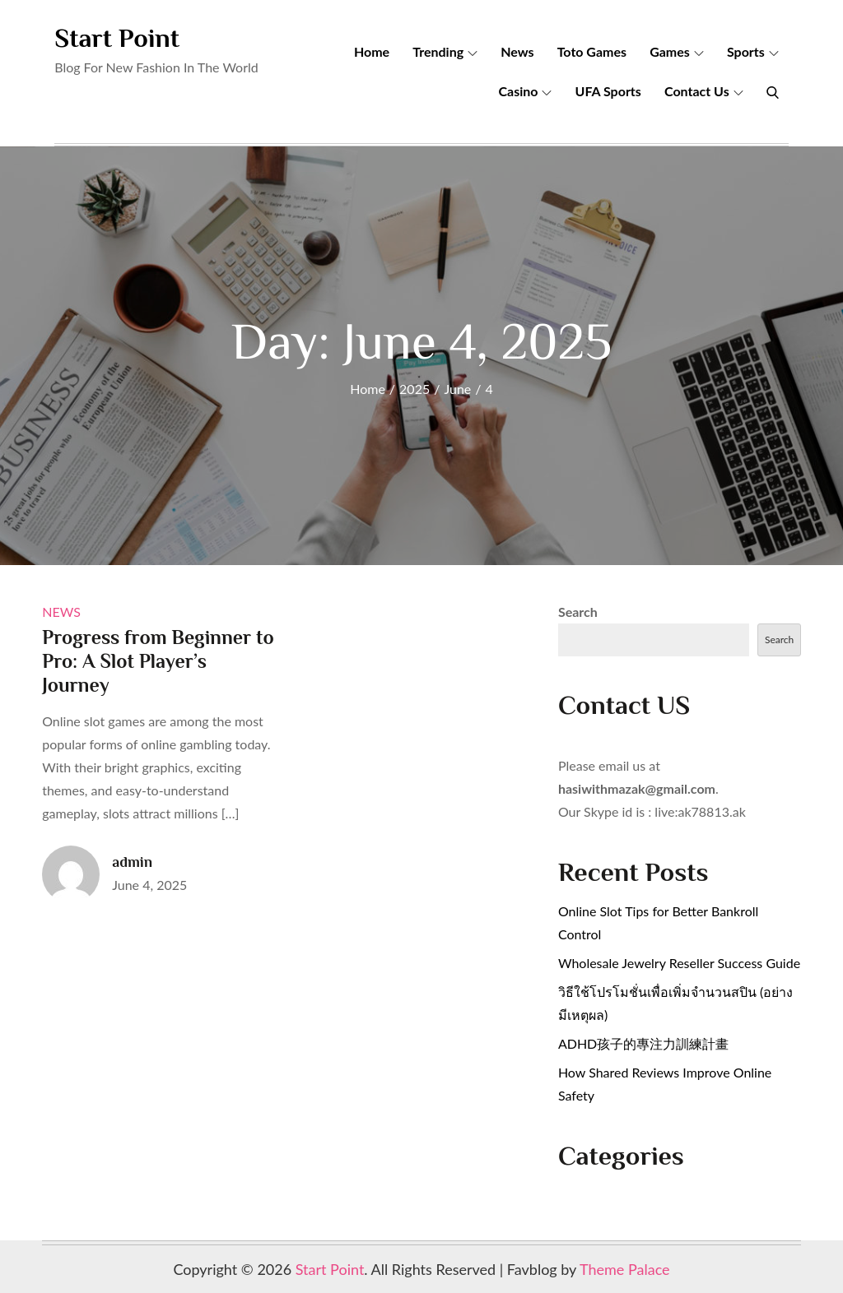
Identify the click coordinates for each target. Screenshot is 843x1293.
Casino (525, 91)
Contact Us (703, 91)
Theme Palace (625, 1269)
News (517, 51)
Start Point (116, 38)
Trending (444, 51)
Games (677, 51)
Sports (753, 51)
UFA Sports (608, 91)
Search (578, 611)
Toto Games (591, 51)
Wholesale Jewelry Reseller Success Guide (679, 963)
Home (371, 51)
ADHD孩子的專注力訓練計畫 (643, 1043)
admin (132, 862)
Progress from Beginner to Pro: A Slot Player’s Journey (157, 661)
